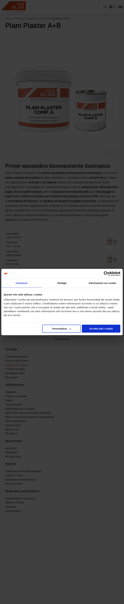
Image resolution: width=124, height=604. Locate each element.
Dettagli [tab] (62, 283)
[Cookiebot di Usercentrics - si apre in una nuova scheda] (106, 273)
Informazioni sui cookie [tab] (102, 283)
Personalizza (61, 328)
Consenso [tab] (21, 283)
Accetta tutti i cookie (101, 328)
